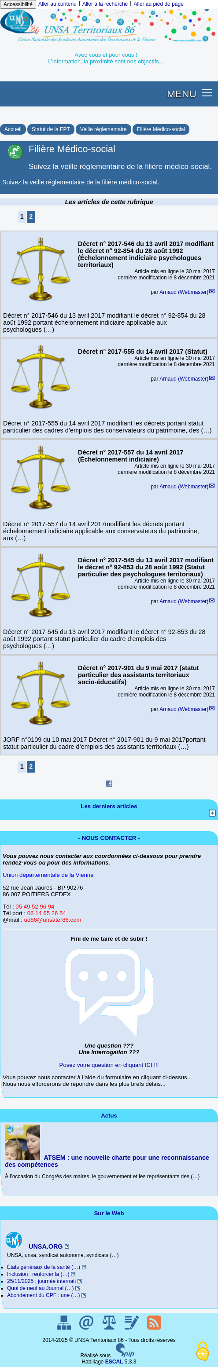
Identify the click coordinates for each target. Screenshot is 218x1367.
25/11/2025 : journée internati (41, 1281)
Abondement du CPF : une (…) (43, 1295)
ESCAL (114, 1362)
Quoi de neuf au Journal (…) (40, 1288)
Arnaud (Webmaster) (183, 292)
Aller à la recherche (105, 4)
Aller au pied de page (158, 4)
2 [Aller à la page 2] (31, 216)
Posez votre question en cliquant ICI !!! (109, 1065)
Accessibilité (18, 4)
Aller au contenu (57, 4)
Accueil (13, 129)
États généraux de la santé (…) (43, 1267)
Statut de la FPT (51, 129)
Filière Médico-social (161, 129)
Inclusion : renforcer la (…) (38, 1274)
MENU (181, 93)
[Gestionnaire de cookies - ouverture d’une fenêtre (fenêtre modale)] (202, 1352)
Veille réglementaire (103, 129)
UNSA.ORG (34, 1246)
